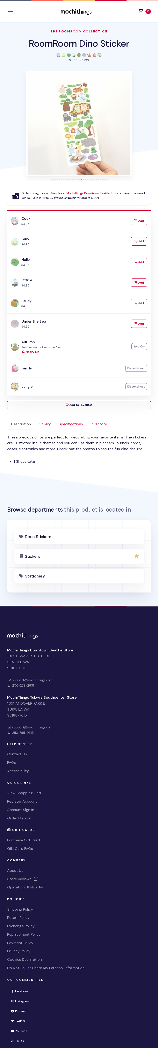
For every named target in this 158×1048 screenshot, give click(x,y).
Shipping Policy (20, 909)
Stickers (32, 556)
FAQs (11, 762)
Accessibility (18, 770)
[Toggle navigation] (10, 11)
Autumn (28, 341)
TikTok (19, 1040)
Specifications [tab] (71, 424)
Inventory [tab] (99, 424)
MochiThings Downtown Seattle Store (92, 193)
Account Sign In (20, 809)
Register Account (22, 801)
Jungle (27, 386)
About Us (15, 870)
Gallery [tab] (45, 424)
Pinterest (21, 1011)
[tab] (50, 179)
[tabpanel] (79, 449)
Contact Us (17, 754)
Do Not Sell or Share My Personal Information (46, 967)
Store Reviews (22, 879)
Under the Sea (33, 321)
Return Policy (18, 917)
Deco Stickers (38, 536)
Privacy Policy (18, 951)
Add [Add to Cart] (140, 220)
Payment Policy (20, 942)
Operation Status (25, 887)
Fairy (25, 239)
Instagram (22, 1001)
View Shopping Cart (24, 792)
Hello (25, 259)
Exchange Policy (21, 926)
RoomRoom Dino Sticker (79, 43)
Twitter (20, 1020)
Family (26, 368)
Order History (19, 818)
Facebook (21, 991)
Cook (25, 218)
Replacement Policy (24, 934)
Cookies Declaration (24, 959)
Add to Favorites (79, 405)
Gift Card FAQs (20, 848)
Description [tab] (21, 424)
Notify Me (30, 352)
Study (26, 300)
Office (26, 280)
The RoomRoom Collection (79, 31)
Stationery (35, 576)
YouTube (21, 1030)
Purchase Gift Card (23, 840)
